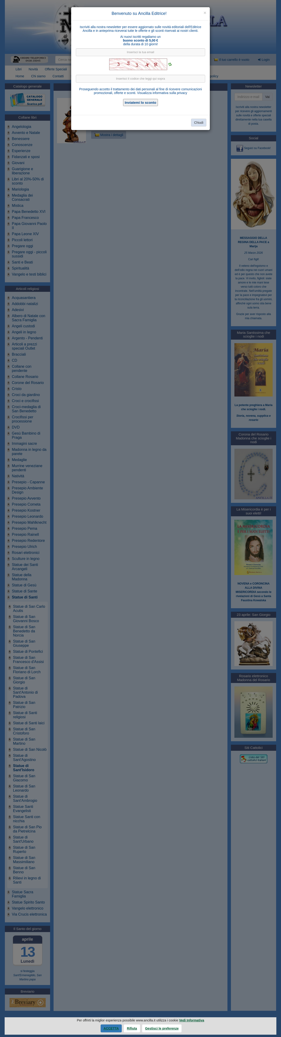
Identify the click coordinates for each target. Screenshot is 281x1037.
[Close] (205, 12)
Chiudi (198, 122)
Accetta (111, 1028)
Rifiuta (132, 1028)
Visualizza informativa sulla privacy (162, 93)
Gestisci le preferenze (162, 1028)
